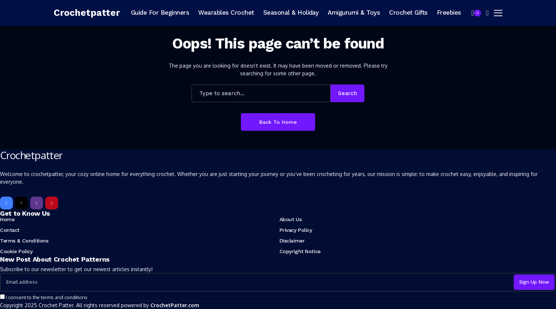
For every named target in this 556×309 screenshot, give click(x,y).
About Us (290, 219)
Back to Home (278, 122)
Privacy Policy (295, 230)
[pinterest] (51, 203)
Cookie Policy (16, 251)
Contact (9, 230)
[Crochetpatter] (87, 12)
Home (7, 219)
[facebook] (6, 203)
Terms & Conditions (24, 241)
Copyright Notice (300, 251)
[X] (21, 203)
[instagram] (36, 203)
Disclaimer (292, 241)
